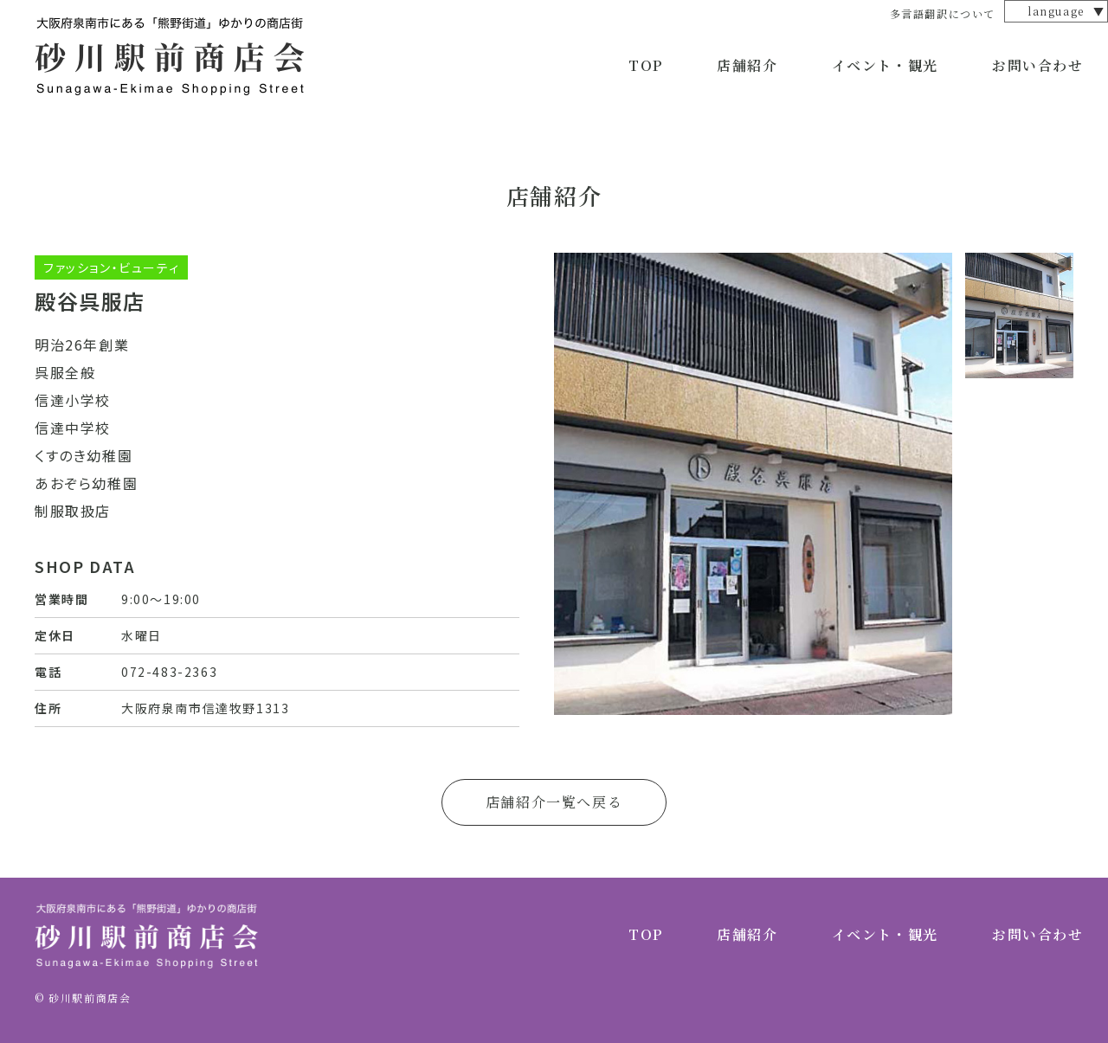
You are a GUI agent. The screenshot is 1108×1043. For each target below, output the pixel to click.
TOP (645, 65)
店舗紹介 (747, 65)
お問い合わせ (1038, 65)
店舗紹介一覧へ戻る (554, 802)
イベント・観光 (885, 65)
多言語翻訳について (942, 13)
